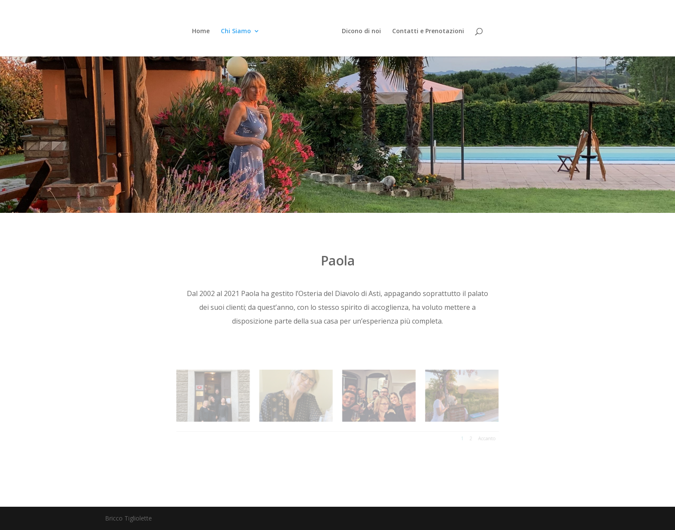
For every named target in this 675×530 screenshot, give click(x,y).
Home (201, 31)
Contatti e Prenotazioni (428, 31)
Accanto (465, 434)
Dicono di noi (361, 31)
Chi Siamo (236, 31)
